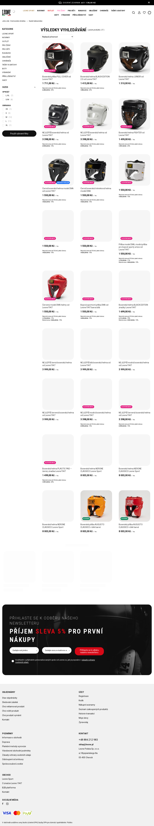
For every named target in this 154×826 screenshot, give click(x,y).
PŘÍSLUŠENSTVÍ (79, 15)
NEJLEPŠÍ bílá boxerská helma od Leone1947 (95, 363)
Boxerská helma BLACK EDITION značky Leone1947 (133, 306)
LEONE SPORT (29, 11)
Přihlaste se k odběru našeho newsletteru (44, 620)
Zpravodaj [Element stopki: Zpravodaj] (83, 722)
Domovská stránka (17, 21)
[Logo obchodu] (6, 13)
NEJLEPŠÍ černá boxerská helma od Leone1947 (57, 363)
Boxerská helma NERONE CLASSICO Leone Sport (91, 469)
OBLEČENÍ (93, 11)
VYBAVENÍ (65, 15)
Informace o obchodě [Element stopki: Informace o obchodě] (12, 737)
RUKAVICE (82, 11)
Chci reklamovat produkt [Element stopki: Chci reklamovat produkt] (13, 705)
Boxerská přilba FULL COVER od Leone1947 (56, 77)
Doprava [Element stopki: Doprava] (6, 742)
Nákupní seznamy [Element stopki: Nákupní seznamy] (87, 705)
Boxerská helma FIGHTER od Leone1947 (131, 133)
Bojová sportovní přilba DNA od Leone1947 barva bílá (94, 306)
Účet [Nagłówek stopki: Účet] (81, 692)
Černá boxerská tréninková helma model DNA (95, 189)
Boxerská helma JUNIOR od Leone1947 (131, 77)
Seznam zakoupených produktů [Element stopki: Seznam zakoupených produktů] (93, 709)
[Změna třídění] (57, 36)
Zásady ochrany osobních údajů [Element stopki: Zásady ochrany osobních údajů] (16, 755)
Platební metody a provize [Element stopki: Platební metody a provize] (14, 746)
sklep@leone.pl (86, 743)
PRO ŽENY (61, 11)
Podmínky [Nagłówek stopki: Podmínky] (7, 733)
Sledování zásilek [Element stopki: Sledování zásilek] (10, 700)
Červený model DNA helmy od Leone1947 (55, 306)
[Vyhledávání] (133, 13)
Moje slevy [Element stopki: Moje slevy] (83, 718)
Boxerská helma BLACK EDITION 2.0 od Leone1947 (95, 77)
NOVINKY (41, 11)
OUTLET (51, 11)
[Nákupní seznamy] (144, 13)
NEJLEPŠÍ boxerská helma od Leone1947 (55, 133)
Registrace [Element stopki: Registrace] (84, 696)
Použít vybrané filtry (19, 133)
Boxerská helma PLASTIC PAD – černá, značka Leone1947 (57, 469)
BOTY (56, 15)
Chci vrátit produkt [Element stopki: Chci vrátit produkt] (10, 709)
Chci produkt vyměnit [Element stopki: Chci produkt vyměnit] (11, 713)
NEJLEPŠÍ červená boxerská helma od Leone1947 (58, 413)
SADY (91, 15)
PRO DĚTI (71, 11)
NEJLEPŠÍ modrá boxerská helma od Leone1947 (134, 363)
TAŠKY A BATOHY (118, 11)
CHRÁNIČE (104, 11)
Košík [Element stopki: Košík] (81, 700)
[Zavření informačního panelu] (149, 2)
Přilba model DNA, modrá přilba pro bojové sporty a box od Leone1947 (133, 247)
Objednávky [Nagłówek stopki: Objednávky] (8, 692)
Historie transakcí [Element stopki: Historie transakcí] (86, 713)
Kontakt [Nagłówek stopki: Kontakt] (83, 733)
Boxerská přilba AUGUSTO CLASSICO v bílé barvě (92, 525)
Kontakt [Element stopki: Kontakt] (5, 718)
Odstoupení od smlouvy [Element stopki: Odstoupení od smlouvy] (13, 759)
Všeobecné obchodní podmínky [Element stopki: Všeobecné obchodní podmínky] (16, 751)
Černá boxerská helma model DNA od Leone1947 (58, 189)
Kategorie (7, 29)
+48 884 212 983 (88, 737)
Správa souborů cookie (12, 764)
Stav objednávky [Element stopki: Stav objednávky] (9, 696)
